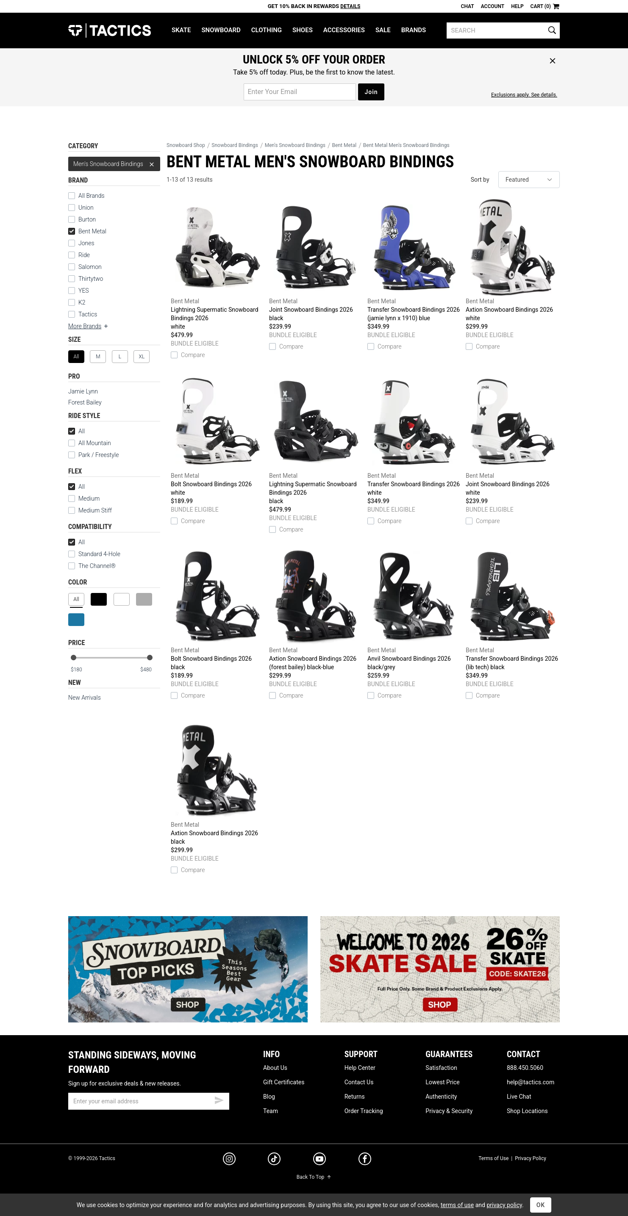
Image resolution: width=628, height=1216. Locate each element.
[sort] (529, 179)
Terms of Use (493, 1158)
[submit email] (219, 1099)
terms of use (457, 1205)
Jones (86, 243)
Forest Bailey (85, 402)
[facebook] (364, 1160)
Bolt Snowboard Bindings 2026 (218, 435)
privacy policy (504, 1205)
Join (371, 92)
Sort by (480, 179)
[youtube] (319, 1160)
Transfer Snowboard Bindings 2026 (414, 260)
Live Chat (519, 1096)
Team (270, 1111)
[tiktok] (274, 1160)
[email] (148, 1101)
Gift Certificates (283, 1082)
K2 (82, 302)
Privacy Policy (530, 1158)
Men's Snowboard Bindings (114, 164)
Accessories (344, 30)
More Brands (88, 326)
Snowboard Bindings (234, 145)
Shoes (302, 30)
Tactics (109, 30)
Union (86, 207)
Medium (89, 498)
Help (517, 6)
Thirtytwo (90, 278)
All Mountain (94, 443)
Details (350, 6)
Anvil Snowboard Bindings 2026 (414, 609)
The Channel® (97, 565)
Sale (383, 30)
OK (540, 1205)
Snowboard (220, 30)
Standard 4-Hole (94, 554)
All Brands (91, 195)
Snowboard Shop (186, 145)
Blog (269, 1096)
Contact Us (359, 1082)
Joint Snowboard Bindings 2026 (316, 260)
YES (83, 290)
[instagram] (229, 1160)
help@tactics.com (530, 1082)
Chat (467, 6)
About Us (275, 1067)
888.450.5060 (525, 1067)
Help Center (360, 1067)
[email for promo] (300, 91)
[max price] (150, 669)
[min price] (80, 669)
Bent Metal (87, 231)
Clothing (266, 30)
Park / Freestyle (98, 454)
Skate (181, 30)
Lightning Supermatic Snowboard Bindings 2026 (218, 265)
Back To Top (314, 1177)
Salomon (90, 266)
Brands (413, 30)
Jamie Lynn (83, 391)
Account (492, 6)
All (76, 431)
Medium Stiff (90, 510)
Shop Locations (527, 1111)
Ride (84, 255)
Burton (87, 219)
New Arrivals (84, 697)
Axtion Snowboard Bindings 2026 (513, 260)
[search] (503, 30)
